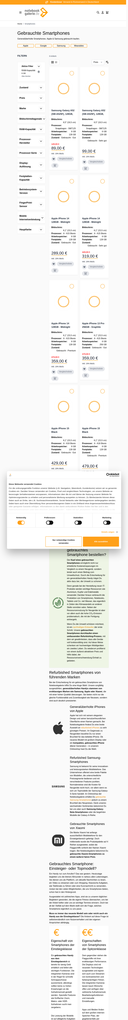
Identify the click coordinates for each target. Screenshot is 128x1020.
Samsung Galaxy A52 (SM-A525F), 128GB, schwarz (62, 114)
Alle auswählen (101, 542)
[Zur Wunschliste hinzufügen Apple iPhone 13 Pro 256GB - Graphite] (84, 369)
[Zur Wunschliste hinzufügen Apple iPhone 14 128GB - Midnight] (53, 264)
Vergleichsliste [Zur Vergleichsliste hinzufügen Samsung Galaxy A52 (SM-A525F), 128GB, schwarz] (65, 159)
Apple (25, 46)
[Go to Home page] (36, 12)
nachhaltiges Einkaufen (83, 627)
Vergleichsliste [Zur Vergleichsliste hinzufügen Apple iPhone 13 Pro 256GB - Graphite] (96, 368)
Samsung (61, 46)
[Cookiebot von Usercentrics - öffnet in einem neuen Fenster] (108, 475)
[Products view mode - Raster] (52, 62)
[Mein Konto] (103, 12)
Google (43, 46)
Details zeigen (107, 532)
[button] (31, 55)
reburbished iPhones (90, 728)
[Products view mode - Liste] (56, 62)
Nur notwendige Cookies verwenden (63, 541)
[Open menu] (20, 12)
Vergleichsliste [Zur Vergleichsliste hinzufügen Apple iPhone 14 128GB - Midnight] (65, 264)
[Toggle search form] (98, 12)
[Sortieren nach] (98, 62)
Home (19, 24)
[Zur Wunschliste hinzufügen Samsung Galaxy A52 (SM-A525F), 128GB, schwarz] (53, 159)
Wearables (79, 46)
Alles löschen (26, 76)
